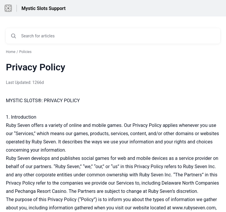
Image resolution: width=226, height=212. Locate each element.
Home (10, 52)
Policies (25, 52)
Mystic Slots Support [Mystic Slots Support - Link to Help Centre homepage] (43, 8)
